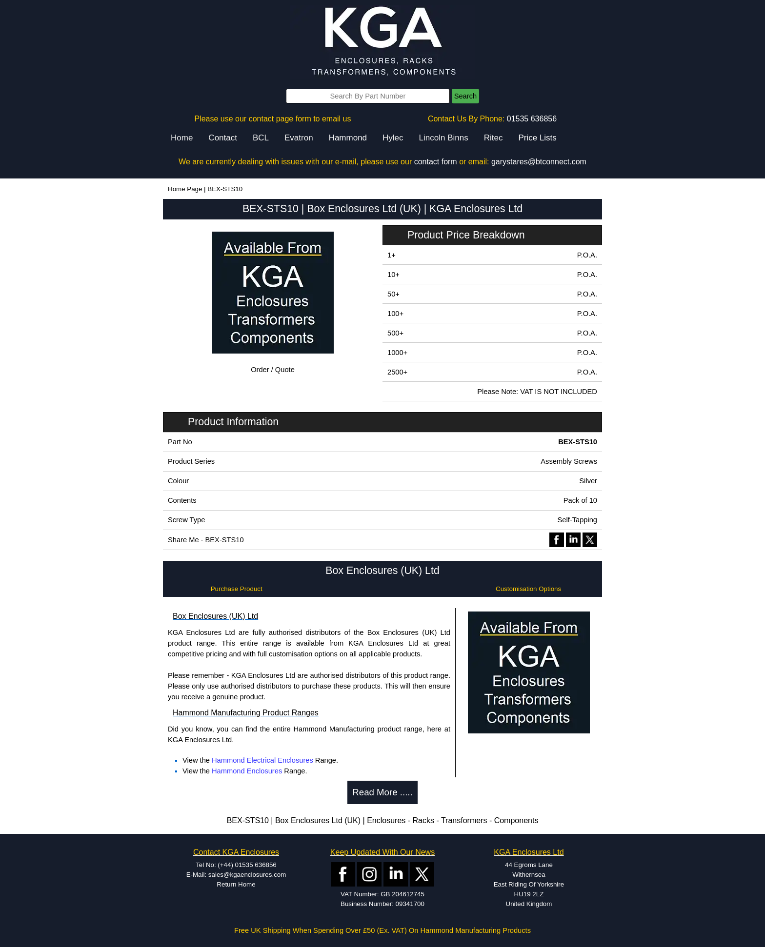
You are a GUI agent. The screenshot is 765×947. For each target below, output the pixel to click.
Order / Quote (273, 370)
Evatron (298, 137)
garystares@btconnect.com (538, 162)
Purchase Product (236, 588)
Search (465, 96)
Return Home (236, 884)
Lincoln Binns (443, 137)
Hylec (392, 137)
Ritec (493, 137)
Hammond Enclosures (247, 771)
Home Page (185, 189)
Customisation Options (528, 588)
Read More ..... (382, 792)
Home (182, 137)
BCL (261, 137)
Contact (222, 137)
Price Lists (537, 137)
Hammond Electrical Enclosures (262, 760)
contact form (435, 162)
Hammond (348, 137)
